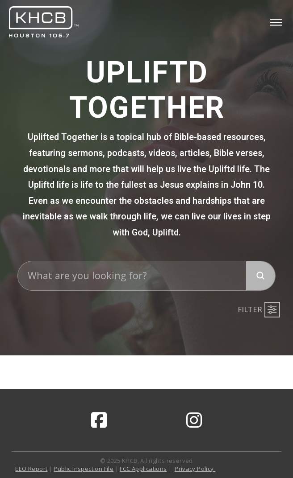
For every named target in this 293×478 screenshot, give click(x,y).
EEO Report (31, 469)
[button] (276, 22)
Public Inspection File (83, 469)
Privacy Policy (195, 469)
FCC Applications (143, 469)
